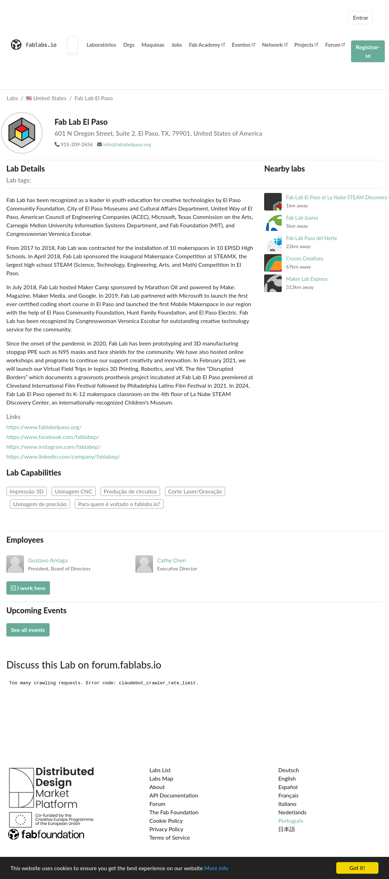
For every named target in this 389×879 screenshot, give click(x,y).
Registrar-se (368, 51)
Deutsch (288, 770)
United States (46, 98)
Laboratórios (101, 44)
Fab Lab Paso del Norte (311, 238)
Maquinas (152, 44)
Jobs (176, 44)
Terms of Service (169, 837)
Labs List (160, 770)
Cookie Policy (166, 820)
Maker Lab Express (306, 279)
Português (290, 820)
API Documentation (173, 795)
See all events (28, 629)
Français (288, 795)
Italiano (287, 803)
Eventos (243, 44)
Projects (306, 44)
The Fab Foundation (174, 812)
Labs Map (161, 778)
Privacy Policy (166, 829)
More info (216, 868)
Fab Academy (207, 44)
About (157, 786)
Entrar (360, 17)
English (287, 778)
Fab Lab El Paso (94, 98)
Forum (335, 44)
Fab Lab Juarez (302, 218)
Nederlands (292, 812)
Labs (12, 98)
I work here (28, 587)
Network (274, 44)
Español (288, 786)
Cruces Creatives (304, 258)
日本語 (286, 829)
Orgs (128, 44)
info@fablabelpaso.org (127, 144)
